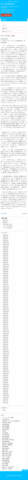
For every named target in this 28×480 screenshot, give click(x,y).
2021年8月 (5, 337)
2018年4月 (5, 391)
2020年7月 (5, 361)
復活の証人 (6, 220)
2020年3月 (5, 368)
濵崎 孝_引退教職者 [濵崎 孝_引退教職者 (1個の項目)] (7, 444)
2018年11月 (6, 384)
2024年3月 (5, 280)
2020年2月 (5, 370)
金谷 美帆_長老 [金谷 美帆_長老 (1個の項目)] (6, 462)
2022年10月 (6, 311)
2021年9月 (5, 335)
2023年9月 (5, 291)
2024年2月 (5, 282)
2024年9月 (5, 269)
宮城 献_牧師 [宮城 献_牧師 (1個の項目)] (5, 429)
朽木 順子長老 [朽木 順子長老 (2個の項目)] (5, 434)
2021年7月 (5, 339)
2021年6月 (5, 340)
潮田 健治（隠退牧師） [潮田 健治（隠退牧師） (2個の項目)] (8, 443)
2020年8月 (5, 359)
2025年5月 (5, 255)
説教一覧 (4, 28)
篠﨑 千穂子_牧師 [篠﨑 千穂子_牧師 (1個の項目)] (6, 453)
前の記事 (4, 213)
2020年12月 (6, 351)
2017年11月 (6, 395)
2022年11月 (6, 309)
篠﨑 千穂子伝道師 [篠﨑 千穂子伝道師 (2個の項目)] (6, 455)
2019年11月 (6, 371)
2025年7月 (5, 251)
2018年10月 (6, 386)
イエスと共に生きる (8, 226)
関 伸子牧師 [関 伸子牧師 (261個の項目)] (5, 465)
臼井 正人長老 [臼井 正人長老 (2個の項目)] (6, 456)
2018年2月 (5, 393)
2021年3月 (5, 346)
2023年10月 (6, 289)
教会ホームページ (6, 31)
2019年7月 (5, 375)
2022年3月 (5, 324)
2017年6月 (5, 402)
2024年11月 (6, 266)
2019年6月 (5, 377)
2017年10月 (6, 397)
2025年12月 (6, 242)
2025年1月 (5, 262)
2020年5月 (5, 364)
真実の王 (5, 222)
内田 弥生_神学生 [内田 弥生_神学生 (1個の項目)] (6, 422)
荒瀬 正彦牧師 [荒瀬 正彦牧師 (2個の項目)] (5, 458)
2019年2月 (5, 382)
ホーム (4, 25)
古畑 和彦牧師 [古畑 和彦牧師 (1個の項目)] (5, 424)
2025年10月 (6, 246)
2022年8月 (5, 315)
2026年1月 (5, 240)
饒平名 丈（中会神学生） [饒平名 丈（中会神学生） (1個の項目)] (8, 467)
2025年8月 (5, 249)
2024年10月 (6, 268)
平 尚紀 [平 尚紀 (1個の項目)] (4, 431)
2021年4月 (5, 344)
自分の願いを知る (7, 224)
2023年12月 (6, 286)
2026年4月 (5, 235)
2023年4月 (5, 300)
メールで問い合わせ (6, 15)
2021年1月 (5, 350)
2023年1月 (5, 306)
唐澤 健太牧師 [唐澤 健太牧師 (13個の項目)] (5, 426)
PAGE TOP (25, 470)
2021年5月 (5, 342)
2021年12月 (6, 330)
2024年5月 (5, 277)
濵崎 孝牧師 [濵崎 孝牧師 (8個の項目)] (5, 446)
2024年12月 (6, 264)
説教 (4, 410)
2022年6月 (5, 319)
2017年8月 (5, 399)
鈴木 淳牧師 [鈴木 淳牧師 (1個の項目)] (5, 463)
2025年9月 (5, 248)
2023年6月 (5, 297)
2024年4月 (5, 279)
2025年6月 (5, 253)
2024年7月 (5, 273)
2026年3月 (5, 237)
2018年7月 (5, 388)
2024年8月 (5, 271)
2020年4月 (5, 366)
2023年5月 (5, 299)
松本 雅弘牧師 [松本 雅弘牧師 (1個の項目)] (5, 436)
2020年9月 (5, 357)
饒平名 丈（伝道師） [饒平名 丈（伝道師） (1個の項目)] (7, 468)
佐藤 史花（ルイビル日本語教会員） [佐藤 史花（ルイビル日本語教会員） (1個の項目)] (11, 421)
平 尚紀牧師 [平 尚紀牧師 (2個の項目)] (5, 433)
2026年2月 (5, 238)
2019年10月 (6, 373)
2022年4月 (5, 322)
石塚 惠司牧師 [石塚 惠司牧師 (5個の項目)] (5, 448)
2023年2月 (5, 304)
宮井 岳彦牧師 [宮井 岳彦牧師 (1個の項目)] (5, 427)
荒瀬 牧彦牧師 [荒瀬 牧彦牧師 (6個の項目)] (5, 460)
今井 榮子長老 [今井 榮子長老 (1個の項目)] (5, 419)
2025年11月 (6, 244)
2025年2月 (5, 260)
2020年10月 (6, 355)
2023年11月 (6, 288)
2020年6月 (5, 362)
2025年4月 (5, 257)
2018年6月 (5, 390)
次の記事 (24, 213)
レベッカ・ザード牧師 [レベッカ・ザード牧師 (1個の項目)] (7, 417)
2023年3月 (5, 302)
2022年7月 (5, 317)
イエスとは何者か (7, 227)
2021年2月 (5, 348)
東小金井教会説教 (7, 4)
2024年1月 (5, 284)
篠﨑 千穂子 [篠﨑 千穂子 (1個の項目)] (5, 450)
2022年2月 (5, 326)
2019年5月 (5, 379)
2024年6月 (5, 275)
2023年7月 (5, 295)
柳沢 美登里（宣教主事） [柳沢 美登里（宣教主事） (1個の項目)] (8, 439)
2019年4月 (5, 381)
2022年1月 (5, 328)
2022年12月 (6, 308)
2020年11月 (6, 353)
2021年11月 (6, 331)
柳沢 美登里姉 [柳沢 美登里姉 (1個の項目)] (5, 438)
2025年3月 (5, 259)
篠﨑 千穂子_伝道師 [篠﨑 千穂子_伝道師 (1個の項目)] (7, 451)
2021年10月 (6, 333)
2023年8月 (5, 293)
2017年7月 (5, 401)
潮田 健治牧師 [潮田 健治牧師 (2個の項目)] (5, 441)
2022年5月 (5, 320)
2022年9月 (5, 313)
